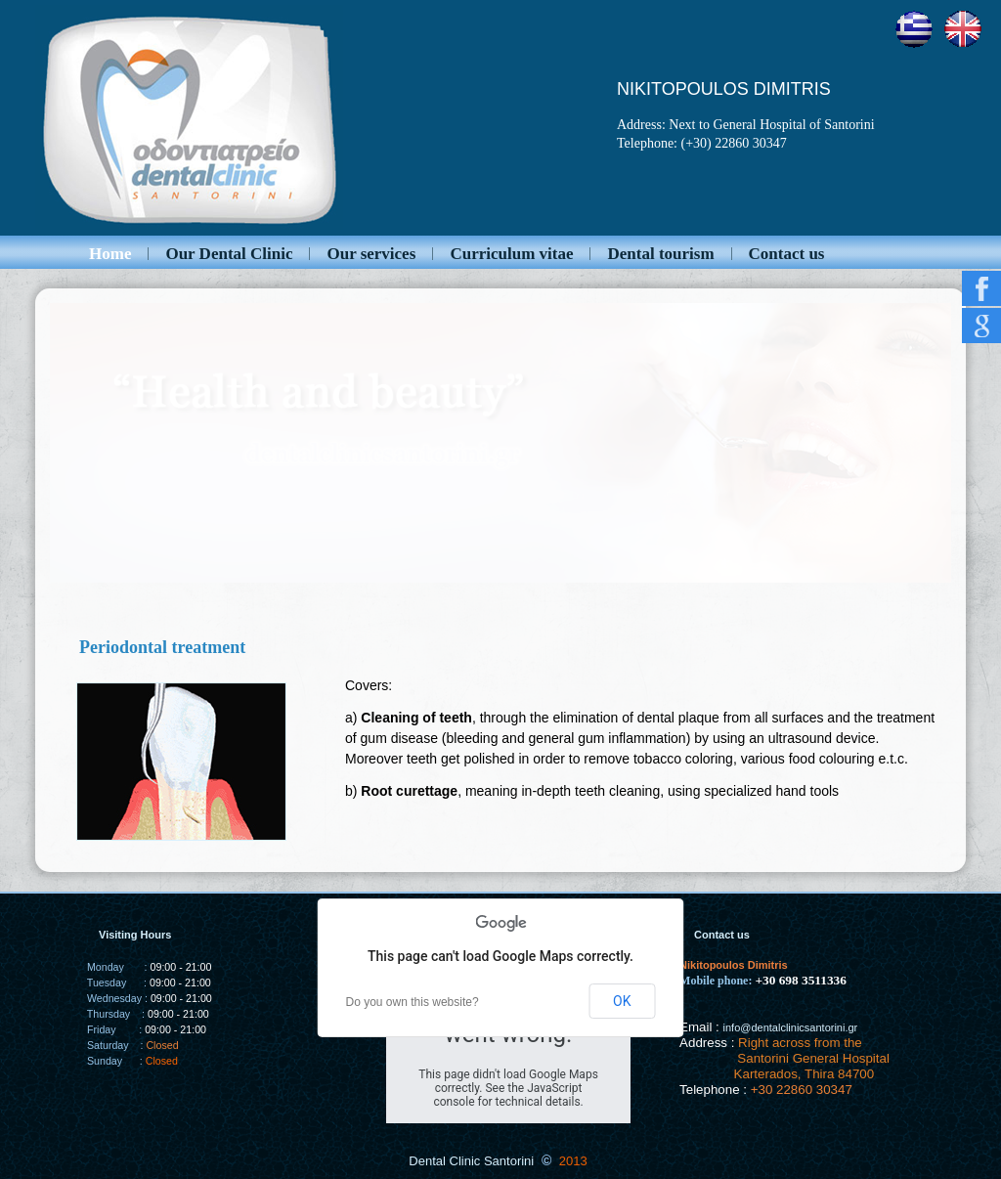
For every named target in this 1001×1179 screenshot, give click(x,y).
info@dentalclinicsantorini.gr (790, 1027)
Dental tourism (660, 253)
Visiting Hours (135, 934)
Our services (370, 253)
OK (622, 1001)
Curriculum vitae (511, 253)
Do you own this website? (412, 1002)
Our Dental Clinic (228, 253)
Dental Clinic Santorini (471, 1161)
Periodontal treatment (162, 647)
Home (110, 253)
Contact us (787, 253)
